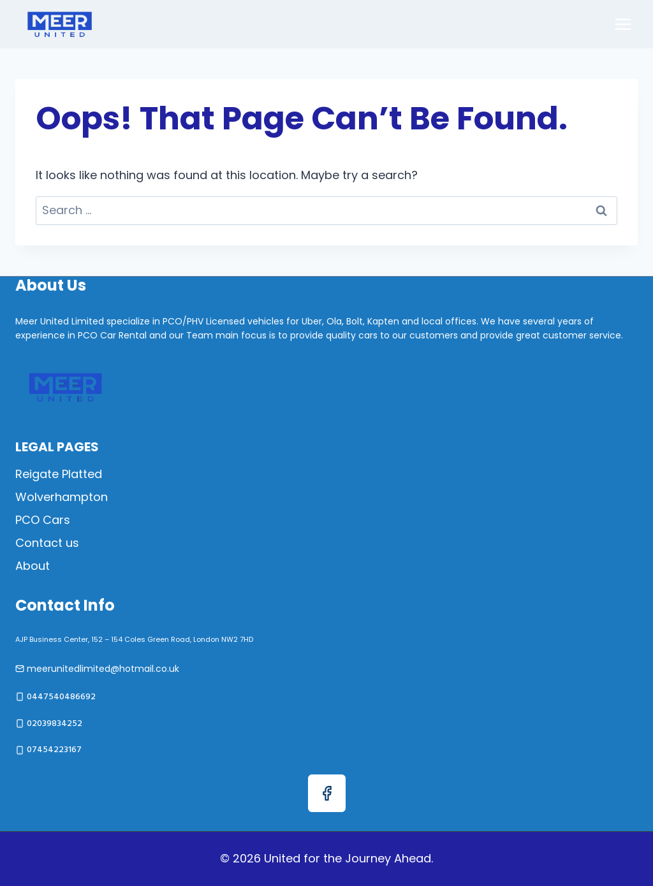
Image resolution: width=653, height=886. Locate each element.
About (32, 566)
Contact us (47, 543)
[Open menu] (623, 24)
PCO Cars (42, 520)
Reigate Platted (58, 474)
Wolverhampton (61, 497)
